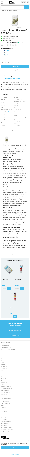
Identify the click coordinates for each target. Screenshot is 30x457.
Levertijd (2, 405)
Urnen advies (4, 417)
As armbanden (4, 362)
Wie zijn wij (3, 378)
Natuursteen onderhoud (6, 421)
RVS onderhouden (5, 419)
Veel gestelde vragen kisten (6, 431)
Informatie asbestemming (6, 347)
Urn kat (2, 360)
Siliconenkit (18, 279)
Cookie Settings (4, 394)
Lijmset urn (9, 54)
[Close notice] (28, 440)
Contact (2, 376)
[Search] (26, 7)
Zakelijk (2, 384)
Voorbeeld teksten (4, 433)
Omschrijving (15, 131)
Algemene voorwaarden (6, 386)
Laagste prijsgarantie (7, 40)
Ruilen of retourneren (5, 403)
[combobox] (12, 7)
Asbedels (3, 364)
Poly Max (11, 307)
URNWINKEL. (4, 374)
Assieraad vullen (4, 425)
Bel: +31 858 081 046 (15, 329)
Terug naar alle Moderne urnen (9, 10)
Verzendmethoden (5, 401)
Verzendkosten (4, 407)
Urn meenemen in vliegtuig (6, 427)
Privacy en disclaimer (5, 392)
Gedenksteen (4, 366)
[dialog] (15, 448)
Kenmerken (15, 254)
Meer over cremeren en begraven (8, 349)
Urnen (2, 355)
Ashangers (3, 353)
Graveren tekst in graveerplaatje (12, 78)
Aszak (8, 50)
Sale (2, 370)
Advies (2, 414)
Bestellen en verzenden (6, 398)
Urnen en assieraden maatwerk (7, 429)
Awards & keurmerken (5, 390)
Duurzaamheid (4, 380)
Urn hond (3, 358)
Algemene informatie (5, 342)
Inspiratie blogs (4, 382)
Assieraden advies (5, 423)
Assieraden (3, 351)
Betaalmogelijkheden (5, 409)
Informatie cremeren (5, 345)
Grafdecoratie (4, 368)
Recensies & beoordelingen (6, 388)
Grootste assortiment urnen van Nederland (11, 36)
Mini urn (2, 356)
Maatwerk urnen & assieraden (9, 38)
